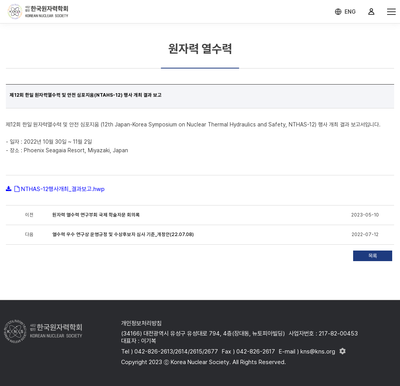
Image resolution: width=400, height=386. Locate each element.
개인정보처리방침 (141, 323)
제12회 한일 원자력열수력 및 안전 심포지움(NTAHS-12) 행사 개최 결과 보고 (86, 95)
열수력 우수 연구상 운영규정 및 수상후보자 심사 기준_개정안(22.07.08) (123, 234)
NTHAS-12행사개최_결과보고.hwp (63, 189)
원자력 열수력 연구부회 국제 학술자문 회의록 (96, 215)
